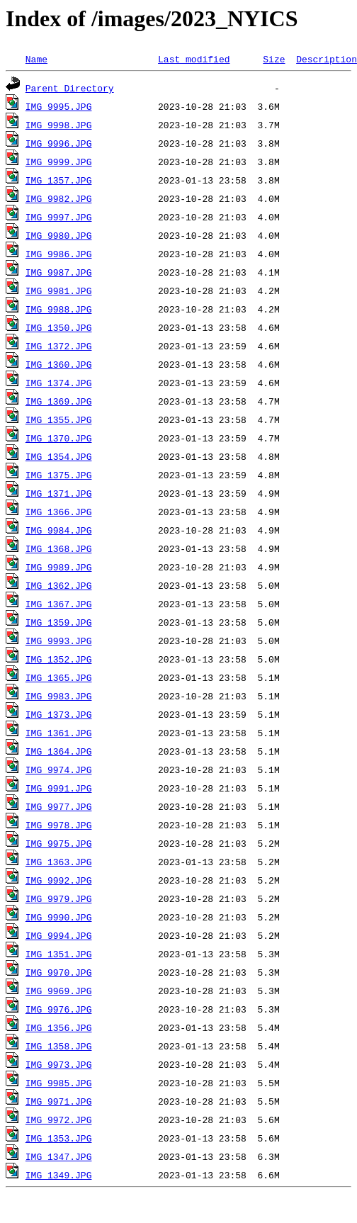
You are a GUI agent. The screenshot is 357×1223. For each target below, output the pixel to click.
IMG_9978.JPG (59, 824)
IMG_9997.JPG (59, 216)
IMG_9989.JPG (59, 566)
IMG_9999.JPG (59, 161)
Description (326, 58)
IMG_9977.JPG (59, 806)
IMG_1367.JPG (59, 603)
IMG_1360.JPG (59, 364)
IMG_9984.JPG (59, 530)
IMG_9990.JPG (59, 917)
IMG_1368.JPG (59, 548)
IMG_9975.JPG (59, 843)
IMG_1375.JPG (59, 474)
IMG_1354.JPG (59, 456)
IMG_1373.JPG (59, 714)
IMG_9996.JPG (59, 143)
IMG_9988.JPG (59, 309)
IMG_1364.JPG (59, 751)
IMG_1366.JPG (59, 511)
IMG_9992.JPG (59, 880)
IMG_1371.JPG (59, 493)
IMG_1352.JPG (59, 659)
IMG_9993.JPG (59, 640)
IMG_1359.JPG (59, 622)
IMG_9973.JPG (59, 1064)
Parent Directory (70, 87)
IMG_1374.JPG (59, 382)
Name (36, 58)
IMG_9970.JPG (59, 972)
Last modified (194, 58)
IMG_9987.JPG (59, 272)
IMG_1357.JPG (59, 180)
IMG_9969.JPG (59, 990)
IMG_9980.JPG (59, 235)
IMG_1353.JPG (59, 1138)
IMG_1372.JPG (59, 345)
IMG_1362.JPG (59, 585)
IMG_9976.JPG (59, 1009)
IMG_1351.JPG (59, 953)
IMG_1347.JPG (59, 1156)
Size (274, 58)
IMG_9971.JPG (59, 1101)
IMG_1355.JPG (59, 419)
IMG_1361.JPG (59, 732)
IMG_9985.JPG (59, 1082)
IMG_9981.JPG (59, 290)
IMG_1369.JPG (59, 401)
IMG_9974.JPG (59, 769)
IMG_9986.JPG (59, 253)
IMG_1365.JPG (59, 677)
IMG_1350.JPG (59, 327)
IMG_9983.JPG (59, 695)
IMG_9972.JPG (59, 1119)
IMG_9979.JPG (59, 898)
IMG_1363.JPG (59, 861)
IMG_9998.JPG (59, 124)
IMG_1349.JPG (59, 1174)
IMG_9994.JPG (59, 935)
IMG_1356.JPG (59, 1027)
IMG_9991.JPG (59, 788)
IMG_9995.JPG (59, 106)
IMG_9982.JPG (59, 198)
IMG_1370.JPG (59, 438)
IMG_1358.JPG (59, 1045)
